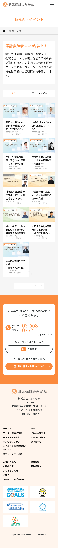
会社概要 (35, 461)
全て (13, 93)
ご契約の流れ (9, 461)
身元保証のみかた (11, 437)
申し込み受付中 (38, 432)
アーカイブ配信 (39, 93)
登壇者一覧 (36, 441)
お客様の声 (8, 466)
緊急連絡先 (36, 466)
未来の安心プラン (11, 441)
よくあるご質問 (10, 470)
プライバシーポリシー (13, 479)
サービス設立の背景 (12, 432)
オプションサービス (12, 453)
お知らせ (7, 475)
